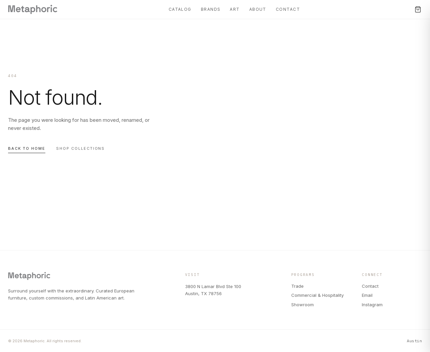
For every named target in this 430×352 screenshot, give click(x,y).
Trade (297, 286)
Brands (211, 9)
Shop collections (80, 148)
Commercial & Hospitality (317, 295)
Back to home (26, 148)
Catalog (180, 9)
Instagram (372, 304)
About (257, 9)
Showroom (302, 304)
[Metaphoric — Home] (32, 9)
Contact (288, 9)
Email (367, 295)
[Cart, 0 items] (418, 9)
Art (235, 9)
